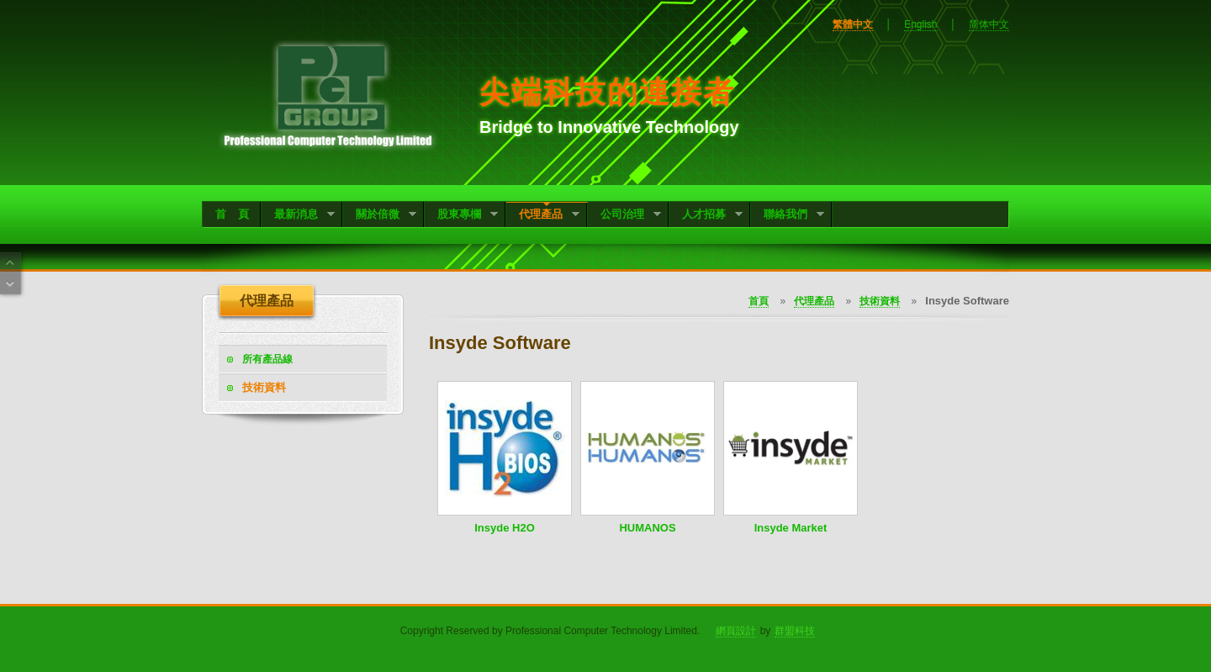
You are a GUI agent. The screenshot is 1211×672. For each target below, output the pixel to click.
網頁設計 (736, 631)
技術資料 (264, 387)
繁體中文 (853, 24)
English (920, 24)
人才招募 (706, 216)
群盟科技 (795, 631)
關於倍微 (379, 216)
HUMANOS (647, 527)
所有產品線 (267, 359)
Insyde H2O (504, 527)
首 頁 (232, 214)
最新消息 (298, 216)
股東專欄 (461, 216)
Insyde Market (791, 527)
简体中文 (989, 24)
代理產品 (542, 216)
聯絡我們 (787, 216)
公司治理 (624, 216)
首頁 (758, 301)
